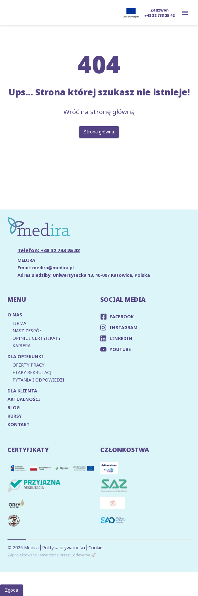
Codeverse (80, 555)
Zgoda (11, 590)
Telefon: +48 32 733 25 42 (48, 250)
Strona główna (99, 132)
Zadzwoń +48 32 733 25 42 (159, 12)
